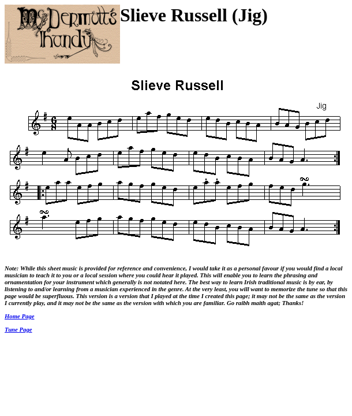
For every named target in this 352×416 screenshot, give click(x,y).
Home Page (20, 316)
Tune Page (18, 329)
